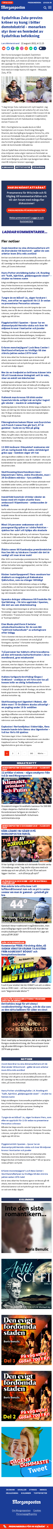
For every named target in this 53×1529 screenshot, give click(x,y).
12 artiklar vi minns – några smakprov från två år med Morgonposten (25, 774)
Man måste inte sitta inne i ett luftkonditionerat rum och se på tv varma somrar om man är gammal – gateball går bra (25, 890)
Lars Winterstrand (10, 43)
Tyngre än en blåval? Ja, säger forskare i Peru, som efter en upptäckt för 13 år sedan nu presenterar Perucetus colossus (26, 1120)
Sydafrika (39, 167)
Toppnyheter (40, 1493)
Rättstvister (23, 167)
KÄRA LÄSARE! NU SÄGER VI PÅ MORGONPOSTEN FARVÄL (18, 832)
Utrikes (33, 1489)
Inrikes (43, 1489)
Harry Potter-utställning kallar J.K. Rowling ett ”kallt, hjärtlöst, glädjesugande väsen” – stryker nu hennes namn (26, 1093)
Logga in (47, 2)
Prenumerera (34, 2)
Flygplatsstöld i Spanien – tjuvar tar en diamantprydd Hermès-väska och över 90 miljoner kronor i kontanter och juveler (26, 1147)
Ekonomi (10, 1489)
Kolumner (26, 1493)
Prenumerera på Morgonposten (26, 210)
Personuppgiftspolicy (26, 1513)
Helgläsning (12, 1493)
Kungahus (7, 167)
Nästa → (42, 753)
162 (31, 753)
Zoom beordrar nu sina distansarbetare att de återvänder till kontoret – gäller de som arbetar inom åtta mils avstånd (24, 1066)
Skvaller (22, 1489)
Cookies (37, 1510)
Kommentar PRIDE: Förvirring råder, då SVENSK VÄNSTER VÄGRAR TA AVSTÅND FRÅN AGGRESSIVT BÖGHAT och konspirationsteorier (23, 950)
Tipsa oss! (7, 2)
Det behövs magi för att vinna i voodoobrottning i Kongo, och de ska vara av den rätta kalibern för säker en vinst (26, 1006)
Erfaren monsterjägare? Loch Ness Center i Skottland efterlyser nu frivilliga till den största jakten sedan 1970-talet (24, 1173)
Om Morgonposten (21, 1510)
